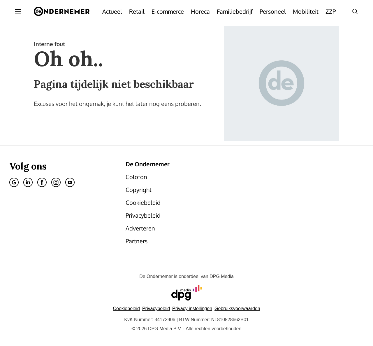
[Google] (14, 182)
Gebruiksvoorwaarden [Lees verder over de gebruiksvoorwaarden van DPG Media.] (237, 308)
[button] (192, 308)
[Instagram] (56, 182)
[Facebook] (42, 182)
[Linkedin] (28, 182)
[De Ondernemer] (61, 11)
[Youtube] (70, 182)
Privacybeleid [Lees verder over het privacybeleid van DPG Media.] (156, 308)
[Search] (355, 11)
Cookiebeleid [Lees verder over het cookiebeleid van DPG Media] (126, 308)
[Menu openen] (18, 11)
